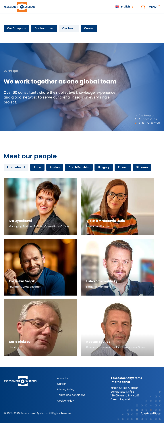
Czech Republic (80, 167)
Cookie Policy (65, 401)
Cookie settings (150, 413)
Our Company (16, 28)
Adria (38, 167)
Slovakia (144, 167)
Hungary (105, 167)
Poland (124, 167)
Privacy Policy (65, 390)
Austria (56, 167)
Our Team (69, 28)
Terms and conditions (71, 395)
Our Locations (44, 28)
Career (90, 28)
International (16, 167)
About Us (62, 379)
